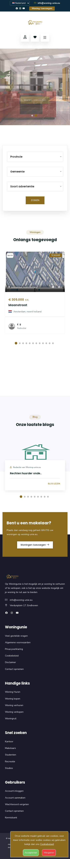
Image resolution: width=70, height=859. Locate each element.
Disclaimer (10, 662)
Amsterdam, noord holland (22, 287)
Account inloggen (14, 791)
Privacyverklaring (14, 649)
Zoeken (35, 200)
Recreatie (10, 761)
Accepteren (31, 852)
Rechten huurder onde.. (25, 473)
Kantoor (9, 741)
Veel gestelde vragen (16, 635)
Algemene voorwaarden (18, 642)
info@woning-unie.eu (47, 3)
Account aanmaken (15, 797)
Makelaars (10, 748)
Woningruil (10, 718)
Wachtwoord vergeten (17, 804)
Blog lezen (54, 483)
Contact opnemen (14, 669)
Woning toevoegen (42, 8)
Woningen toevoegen (35, 544)
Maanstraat (17, 305)
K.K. (26, 299)
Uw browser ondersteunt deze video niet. (35, 378)
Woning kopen (12, 698)
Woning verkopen (14, 711)
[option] (35, 87)
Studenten (10, 754)
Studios (9, 768)
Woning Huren (12, 691)
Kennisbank (11, 817)
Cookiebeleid (12, 655)
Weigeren (49, 852)
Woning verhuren (14, 705)
